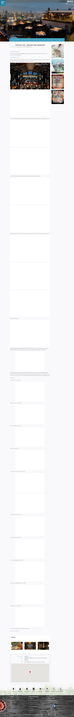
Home (12, 39)
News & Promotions (59, 39)
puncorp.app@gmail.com (33, 706)
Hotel (32, 39)
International (37, 39)
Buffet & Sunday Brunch (25, 39)
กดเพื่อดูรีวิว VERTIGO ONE (14, 57)
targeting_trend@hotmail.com (52, 700)
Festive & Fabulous (50, 39)
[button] (2, 21)
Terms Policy (47, 714)
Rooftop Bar (43, 39)
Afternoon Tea (17, 39)
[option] (37, 21)
